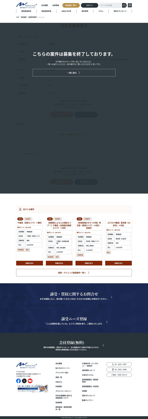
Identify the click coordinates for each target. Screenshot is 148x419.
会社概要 (44, 5)
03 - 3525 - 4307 (120, 364)
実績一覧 (59, 377)
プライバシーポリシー (64, 391)
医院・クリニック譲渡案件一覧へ (72, 272)
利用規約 (59, 386)
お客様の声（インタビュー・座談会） (90, 364)
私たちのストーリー (63, 368)
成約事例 (85, 11)
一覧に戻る (72, 72)
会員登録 (71, 5)
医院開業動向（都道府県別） (90, 380)
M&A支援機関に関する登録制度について (64, 396)
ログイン (89, 5)
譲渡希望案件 (33, 17)
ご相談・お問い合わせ (119, 375)
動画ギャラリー (87, 400)
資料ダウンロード (120, 11)
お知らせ (59, 382)
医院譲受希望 (46, 11)
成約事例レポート (88, 370)
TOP (17, 17)
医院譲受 (24, 17)
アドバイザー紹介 (62, 372)
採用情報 (55, 5)
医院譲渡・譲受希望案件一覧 (64, 408)
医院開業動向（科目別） (90, 386)
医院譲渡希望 (26, 11)
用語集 (84, 391)
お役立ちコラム (87, 375)
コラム (100, 11)
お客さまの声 (66, 11)
